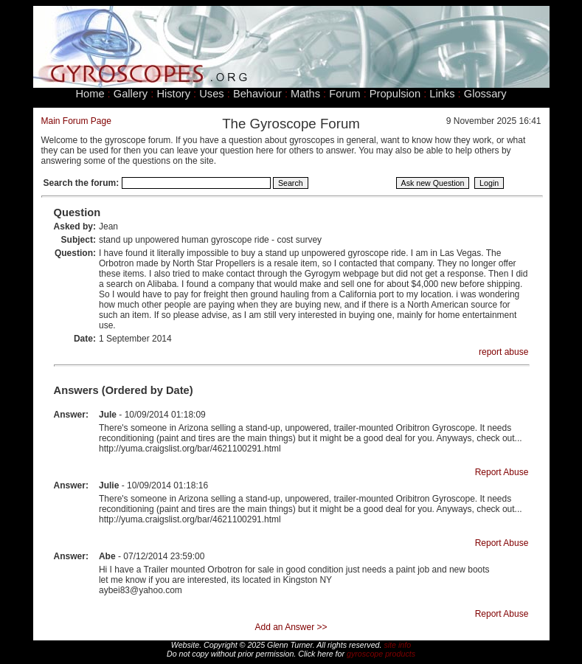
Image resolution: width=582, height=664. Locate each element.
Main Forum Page (76, 121)
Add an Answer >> (290, 627)
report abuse (503, 352)
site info (397, 644)
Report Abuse (502, 472)
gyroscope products (381, 653)
